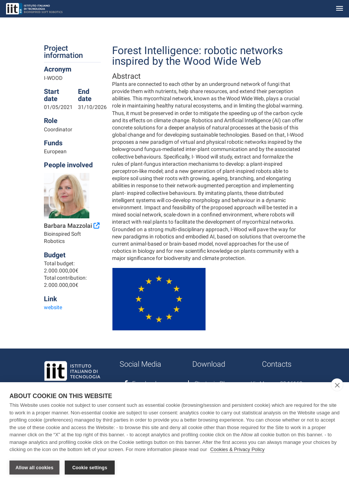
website (53, 307)
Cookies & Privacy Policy (237, 449)
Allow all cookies (34, 467)
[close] (337, 384)
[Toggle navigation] (339, 9)
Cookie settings (89, 467)
